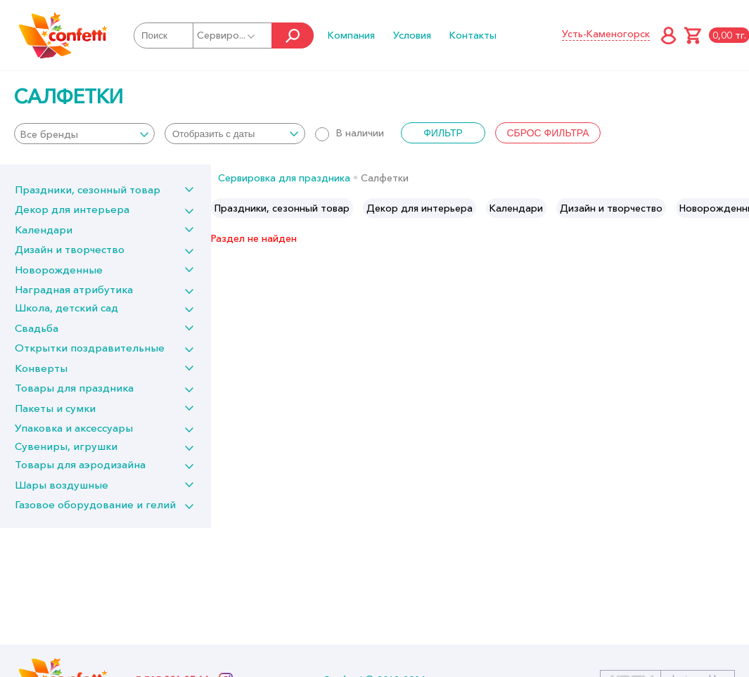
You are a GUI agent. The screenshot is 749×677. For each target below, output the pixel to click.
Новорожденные (59, 269)
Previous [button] (222, 208)
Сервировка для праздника (284, 178)
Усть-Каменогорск (606, 33)
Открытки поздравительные (90, 347)
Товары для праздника (74, 387)
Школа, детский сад (66, 307)
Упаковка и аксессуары (74, 427)
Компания (351, 35)
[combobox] (84, 133)
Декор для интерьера (72, 209)
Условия (412, 35)
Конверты (41, 368)
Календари (43, 229)
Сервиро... (227, 35)
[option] (282, 208)
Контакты (473, 35)
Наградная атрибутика (74, 289)
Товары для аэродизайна (80, 464)
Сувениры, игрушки (66, 446)
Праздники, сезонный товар (87, 189)
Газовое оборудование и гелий (95, 504)
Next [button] (737, 208)
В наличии (349, 133)
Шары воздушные (61, 484)
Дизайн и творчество (69, 249)
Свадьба (36, 328)
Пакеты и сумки (55, 408)
